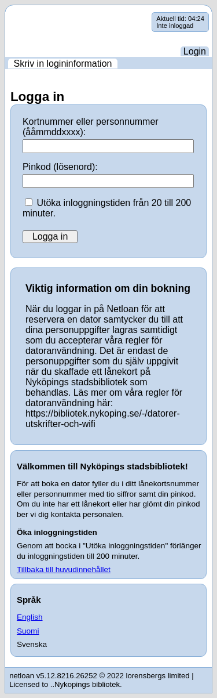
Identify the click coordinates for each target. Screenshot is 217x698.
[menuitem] (62, 63)
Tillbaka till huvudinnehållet (64, 569)
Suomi (28, 631)
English (30, 617)
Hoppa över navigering (5, 12)
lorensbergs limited (158, 675)
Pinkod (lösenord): (60, 167)
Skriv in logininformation (63, 63)
